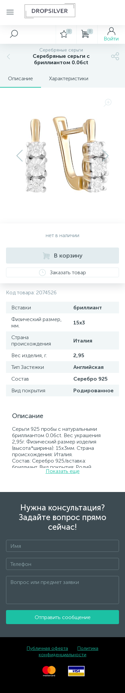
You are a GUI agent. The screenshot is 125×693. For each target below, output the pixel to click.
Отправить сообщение (63, 617)
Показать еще (63, 471)
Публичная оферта (47, 648)
